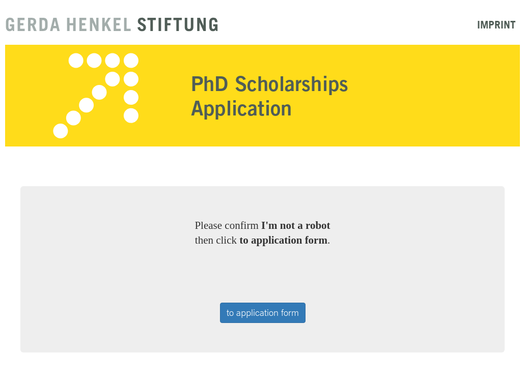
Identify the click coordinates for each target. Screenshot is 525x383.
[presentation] (263, 275)
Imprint (496, 24)
